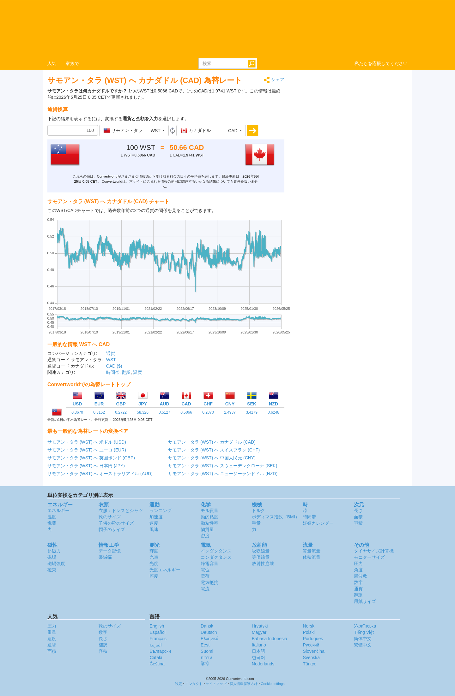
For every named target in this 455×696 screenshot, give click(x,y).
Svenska (311, 657)
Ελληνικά (209, 638)
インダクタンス (216, 550)
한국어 (258, 657)
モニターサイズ (369, 557)
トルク (258, 510)
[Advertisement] (351, 120)
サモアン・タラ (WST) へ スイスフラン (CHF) (214, 449)
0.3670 (77, 412)
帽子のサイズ (112, 529)
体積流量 (311, 557)
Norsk (308, 625)
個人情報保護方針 (244, 684)
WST (111, 359)
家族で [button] (72, 63)
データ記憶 (110, 550)
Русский (311, 644)
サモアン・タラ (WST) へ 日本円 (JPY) (86, 465)
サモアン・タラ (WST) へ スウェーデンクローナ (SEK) (222, 465)
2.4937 (230, 412)
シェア (274, 80)
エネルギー (58, 510)
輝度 (153, 550)
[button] (134, 130)
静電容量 (209, 563)
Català (155, 657)
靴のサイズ (110, 516)
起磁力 (54, 550)
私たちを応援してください (381, 63)
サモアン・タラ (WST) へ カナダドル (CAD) (212, 442)
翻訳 (126, 372)
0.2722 (121, 412)
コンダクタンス (216, 557)
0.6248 (273, 412)
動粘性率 (209, 523)
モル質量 (209, 510)
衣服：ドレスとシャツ (121, 510)
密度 (205, 535)
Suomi (207, 651)
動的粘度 (209, 516)
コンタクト (194, 684)
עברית (206, 657)
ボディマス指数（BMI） (276, 516)
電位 (205, 569)
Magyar (259, 632)
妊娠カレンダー (318, 523)
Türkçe (309, 663)
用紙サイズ (365, 601)
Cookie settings (272, 684)
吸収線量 (261, 550)
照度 (153, 576)
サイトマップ (216, 684)
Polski (308, 632)
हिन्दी (205, 663)
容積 (358, 523)
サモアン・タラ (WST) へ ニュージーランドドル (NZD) (222, 473)
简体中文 (363, 638)
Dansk (207, 625)
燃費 (51, 523)
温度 (137, 372)
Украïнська (365, 625)
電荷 (205, 576)
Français (158, 638)
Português (313, 638)
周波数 (360, 576)
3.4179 (252, 412)
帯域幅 (105, 557)
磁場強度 (56, 563)
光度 (153, 563)
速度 (153, 523)
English (156, 625)
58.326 (143, 412)
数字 (358, 582)
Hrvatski (260, 625)
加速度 (156, 516)
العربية (155, 644)
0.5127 (164, 412)
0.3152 (99, 412)
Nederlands (263, 663)
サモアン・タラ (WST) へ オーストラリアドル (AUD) (100, 473)
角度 (358, 569)
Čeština (156, 663)
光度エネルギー (164, 569)
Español (157, 632)
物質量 (207, 529)
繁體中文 (363, 644)
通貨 (110, 353)
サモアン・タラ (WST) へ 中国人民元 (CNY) (212, 457)
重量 (256, 523)
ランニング (160, 510)
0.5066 (186, 412)
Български (160, 651)
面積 (358, 516)
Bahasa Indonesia (269, 638)
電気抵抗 (209, 582)
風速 (153, 529)
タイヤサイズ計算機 (374, 550)
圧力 (358, 563)
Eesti (205, 644)
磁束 (51, 569)
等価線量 (261, 557)
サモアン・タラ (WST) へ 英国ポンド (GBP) (91, 457)
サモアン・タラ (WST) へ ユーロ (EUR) (86, 449)
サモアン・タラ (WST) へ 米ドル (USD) (86, 442)
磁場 (51, 557)
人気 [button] (51, 63)
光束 (153, 557)
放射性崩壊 (263, 563)
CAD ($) (114, 366)
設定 (178, 684)
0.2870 (208, 412)
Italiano (259, 644)
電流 (205, 588)
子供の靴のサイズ (116, 523)
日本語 (258, 651)
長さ (358, 510)
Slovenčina (314, 651)
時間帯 (112, 372)
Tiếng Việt (364, 632)
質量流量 (311, 550)
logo (227, 28)
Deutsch (209, 632)
